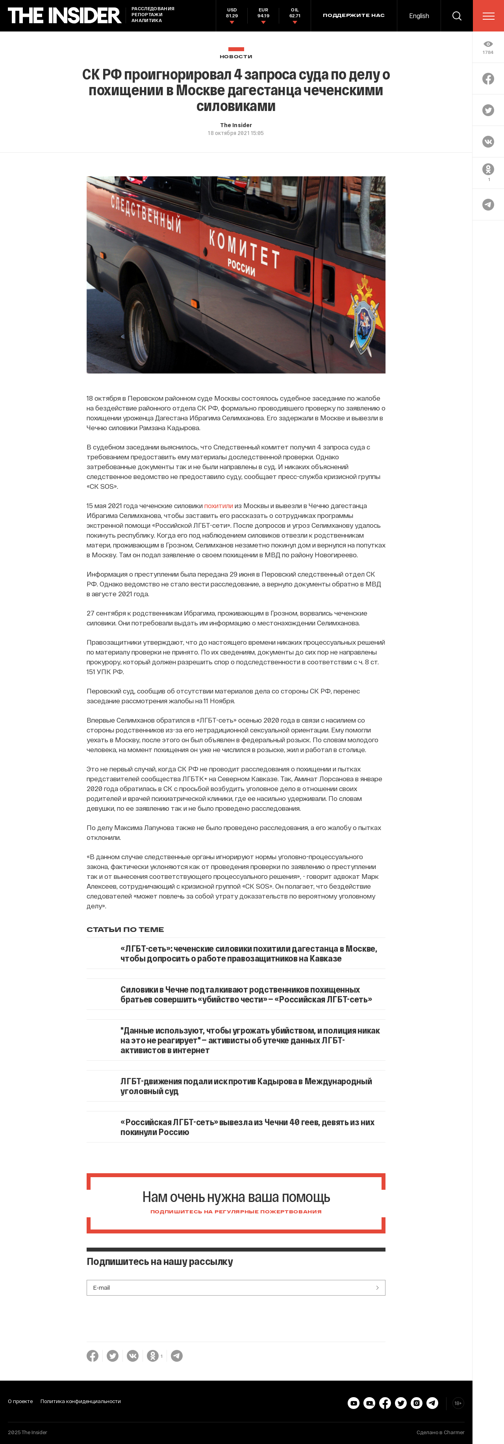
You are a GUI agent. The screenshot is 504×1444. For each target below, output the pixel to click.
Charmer (454, 1432)
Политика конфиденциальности (81, 1401)
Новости (236, 57)
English (419, 15)
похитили (218, 505)
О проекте (20, 1401)
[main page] (65, 15)
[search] (456, 15)
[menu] (489, 16)
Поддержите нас (354, 15)
